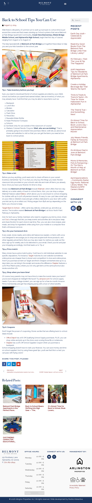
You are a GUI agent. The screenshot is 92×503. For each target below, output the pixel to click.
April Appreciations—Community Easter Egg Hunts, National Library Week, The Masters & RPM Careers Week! (80, 183)
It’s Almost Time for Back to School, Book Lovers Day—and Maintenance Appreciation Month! (79, 126)
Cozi (7, 220)
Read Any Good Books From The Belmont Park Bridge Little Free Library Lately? (78, 48)
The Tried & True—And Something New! (79, 112)
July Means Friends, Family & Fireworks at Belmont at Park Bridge (79, 140)
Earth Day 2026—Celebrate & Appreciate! (78, 35)
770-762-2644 (9, 462)
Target (30, 256)
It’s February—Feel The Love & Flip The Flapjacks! (79, 61)
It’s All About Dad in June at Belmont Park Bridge (79, 152)
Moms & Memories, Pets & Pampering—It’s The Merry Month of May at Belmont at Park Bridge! (80, 166)
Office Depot (11, 338)
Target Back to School (10, 208)
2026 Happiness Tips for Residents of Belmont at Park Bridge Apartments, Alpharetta (79, 74)
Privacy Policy (74, 488)
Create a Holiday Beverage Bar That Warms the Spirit (79, 86)
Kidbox (23, 194)
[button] (65, 4)
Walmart (41, 189)
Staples (55, 263)
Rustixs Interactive (75, 499)
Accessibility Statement (77, 485)
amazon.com (44, 279)
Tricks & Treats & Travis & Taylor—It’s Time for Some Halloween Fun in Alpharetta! (79, 99)
